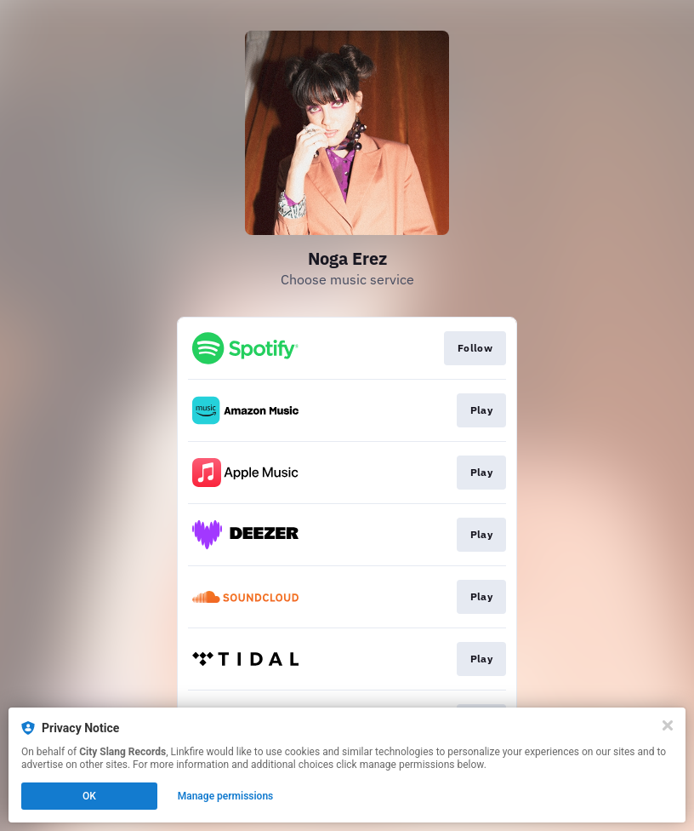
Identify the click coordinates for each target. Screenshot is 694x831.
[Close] (667, 725)
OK (89, 796)
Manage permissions (226, 796)
